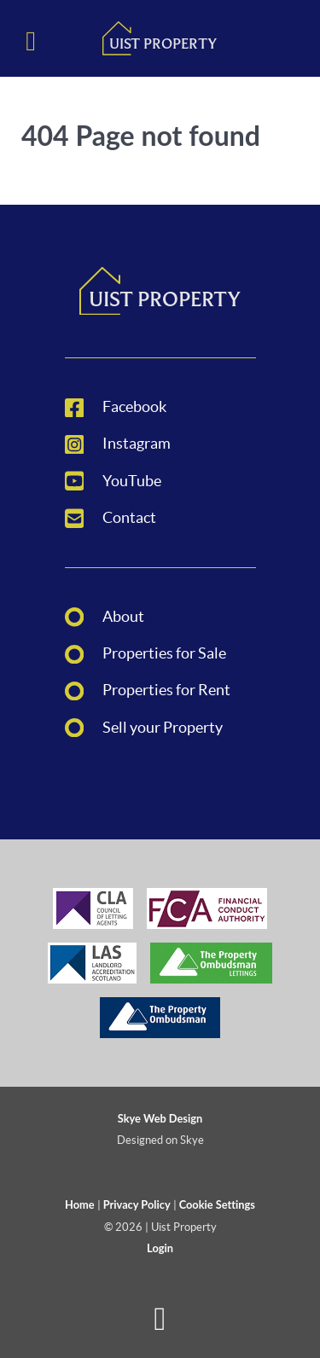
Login (160, 1248)
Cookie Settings (217, 1204)
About (123, 616)
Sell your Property (162, 727)
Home (80, 1204)
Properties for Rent (166, 690)
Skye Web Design (160, 1118)
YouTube (131, 481)
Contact (129, 517)
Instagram (136, 443)
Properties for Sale (164, 653)
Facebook (134, 406)
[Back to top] (160, 1325)
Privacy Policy (137, 1204)
